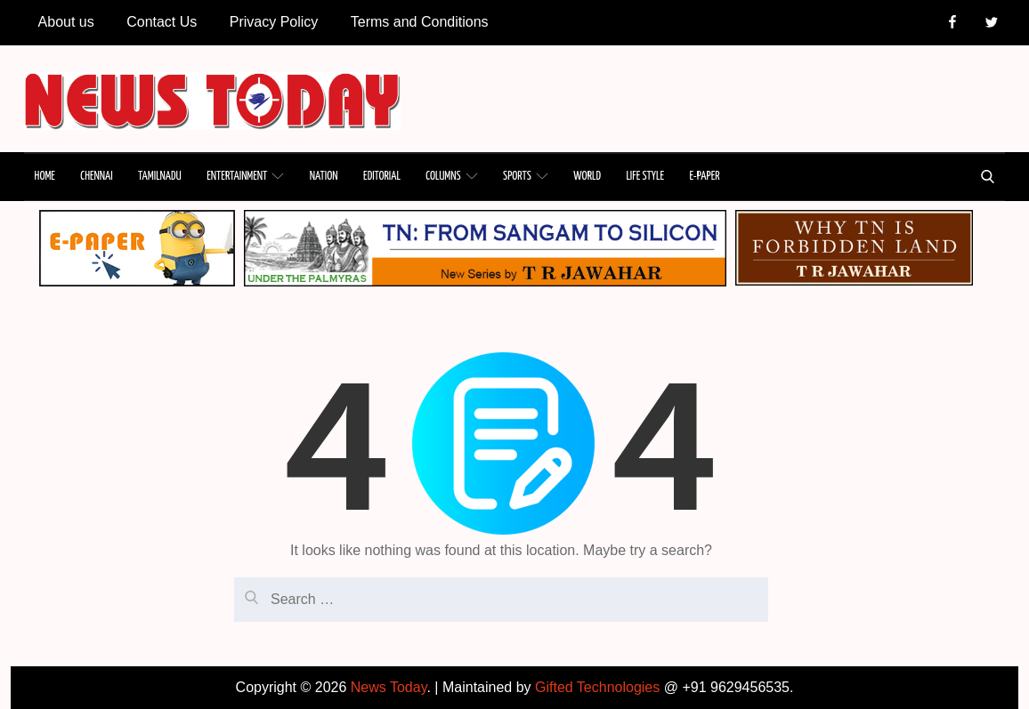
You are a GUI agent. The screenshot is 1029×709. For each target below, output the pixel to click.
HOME (45, 176)
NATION (324, 176)
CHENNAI (96, 176)
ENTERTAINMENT (245, 176)
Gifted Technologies (597, 687)
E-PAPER (704, 176)
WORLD (587, 176)
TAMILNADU (160, 176)
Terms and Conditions (420, 21)
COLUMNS (451, 176)
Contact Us (161, 21)
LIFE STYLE (645, 176)
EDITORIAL (382, 176)
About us (66, 21)
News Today (389, 687)
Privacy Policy (274, 21)
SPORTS (525, 176)
